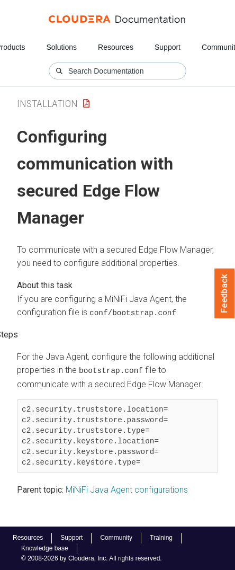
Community (116, 537)
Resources (115, 47)
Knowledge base (44, 548)
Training (161, 537)
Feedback (225, 293)
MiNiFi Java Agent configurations (127, 489)
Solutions (61, 47)
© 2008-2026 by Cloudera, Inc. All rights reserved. (91, 558)
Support (167, 47)
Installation (47, 103)
